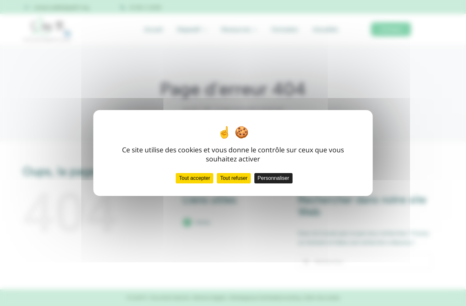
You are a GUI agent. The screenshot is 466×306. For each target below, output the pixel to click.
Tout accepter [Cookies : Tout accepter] (194, 178)
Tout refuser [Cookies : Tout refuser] (233, 178)
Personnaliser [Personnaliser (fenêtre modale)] (273, 178)
